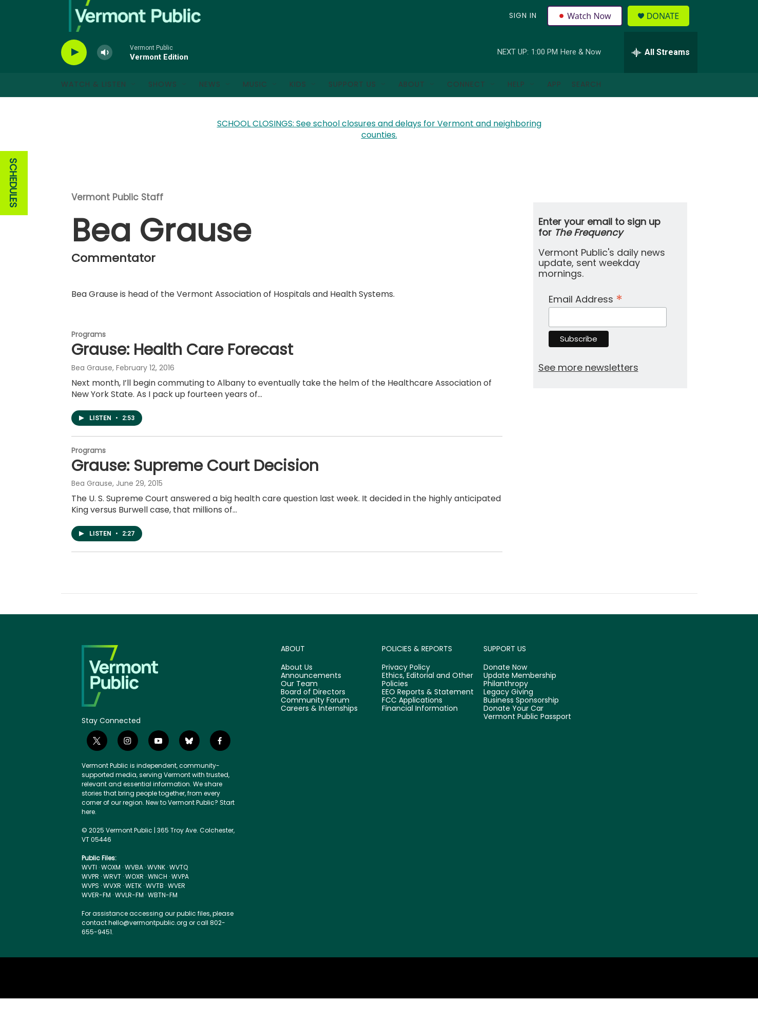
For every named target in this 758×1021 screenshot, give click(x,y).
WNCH (157, 899)
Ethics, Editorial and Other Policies (427, 702)
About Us (297, 690)
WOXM (111, 889)
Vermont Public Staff (117, 220)
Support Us (352, 107)
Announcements (311, 698)
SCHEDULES (13, 206)
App (554, 107)
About (411, 107)
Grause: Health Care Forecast (182, 372)
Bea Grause (91, 390)
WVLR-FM (129, 917)
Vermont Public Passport (527, 739)
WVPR (90, 899)
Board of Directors (313, 715)
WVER (176, 908)
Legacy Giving (508, 715)
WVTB (155, 908)
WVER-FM (96, 917)
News (210, 107)
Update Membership (519, 698)
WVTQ (178, 889)
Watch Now (586, 27)
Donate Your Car (513, 731)
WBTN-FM (163, 917)
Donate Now (505, 690)
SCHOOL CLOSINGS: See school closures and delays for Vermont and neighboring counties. (379, 151)
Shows (162, 107)
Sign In (522, 27)
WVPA (180, 899)
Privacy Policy (406, 690)
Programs (88, 356)
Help (516, 107)
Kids (297, 107)
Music (255, 107)
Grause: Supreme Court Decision (195, 488)
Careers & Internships (319, 731)
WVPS (90, 908)
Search (586, 107)
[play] (74, 75)
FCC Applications (412, 723)
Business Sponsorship (521, 723)
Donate (668, 27)
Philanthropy (505, 707)
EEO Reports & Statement (428, 715)
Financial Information (420, 731)
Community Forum (315, 723)
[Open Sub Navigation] (134, 107)
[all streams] (660, 74)
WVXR (112, 908)
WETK (133, 908)
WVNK (156, 889)
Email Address (586, 320)
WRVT (112, 899)
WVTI (89, 889)
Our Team (299, 707)
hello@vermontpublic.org (147, 945)
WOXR (134, 899)
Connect (466, 107)
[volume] (104, 74)
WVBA (134, 889)
